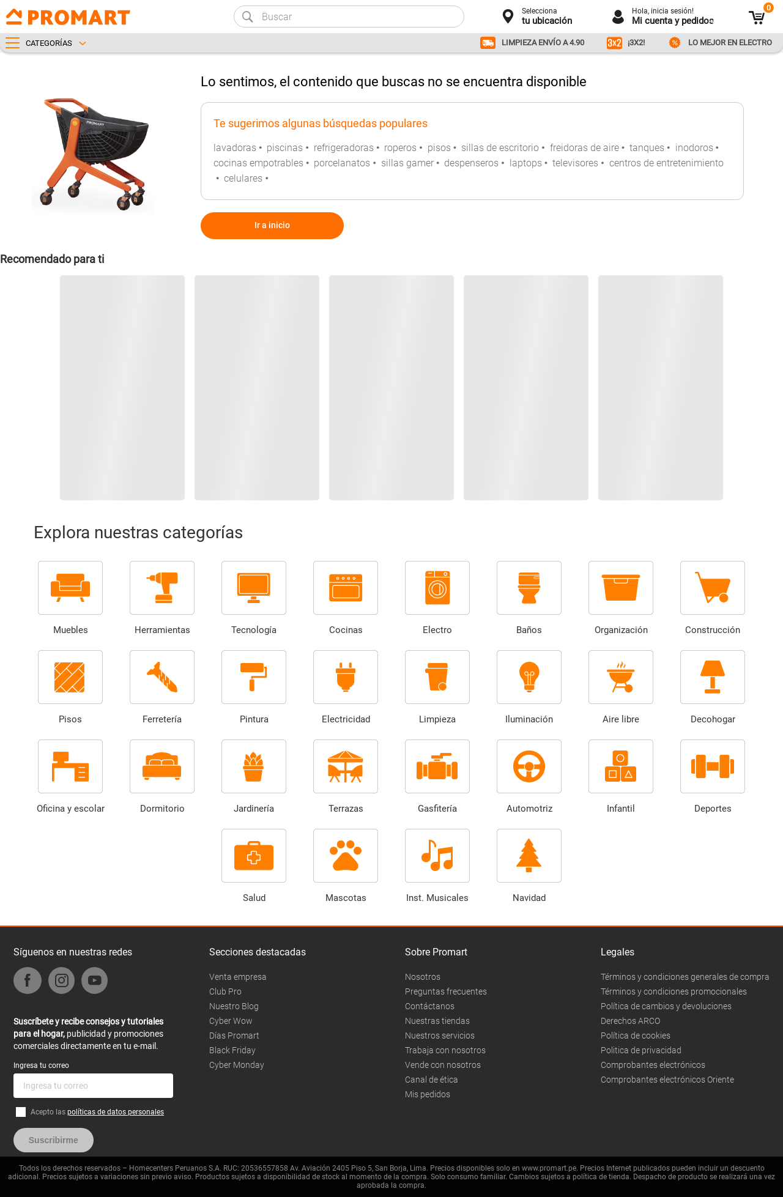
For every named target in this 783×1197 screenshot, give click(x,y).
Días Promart (234, 1035)
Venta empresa (238, 977)
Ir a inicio (272, 225)
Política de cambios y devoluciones (666, 1006)
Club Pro (225, 991)
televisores (575, 163)
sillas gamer (407, 163)
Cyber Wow (231, 1021)
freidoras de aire (584, 148)
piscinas (285, 148)
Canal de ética (431, 1079)
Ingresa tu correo (41, 1065)
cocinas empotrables (258, 163)
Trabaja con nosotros (445, 1050)
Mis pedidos (427, 1094)
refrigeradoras (344, 148)
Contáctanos (430, 1006)
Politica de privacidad (641, 1050)
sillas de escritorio (500, 148)
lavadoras (234, 148)
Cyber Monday (236, 1065)
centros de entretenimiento (666, 163)
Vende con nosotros (443, 1065)
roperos (400, 148)
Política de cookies (635, 1035)
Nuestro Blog (234, 1006)
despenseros (471, 163)
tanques (646, 148)
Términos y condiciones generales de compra (685, 977)
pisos (439, 148)
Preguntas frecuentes (446, 991)
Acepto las (97, 1112)
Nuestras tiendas (437, 1021)
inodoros (694, 148)
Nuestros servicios (440, 1035)
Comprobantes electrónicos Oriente (667, 1079)
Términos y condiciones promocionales (674, 991)
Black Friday (232, 1050)
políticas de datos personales (115, 1112)
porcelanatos (342, 163)
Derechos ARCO (630, 1021)
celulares (243, 178)
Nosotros (422, 977)
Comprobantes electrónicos (653, 1065)
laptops (526, 163)
